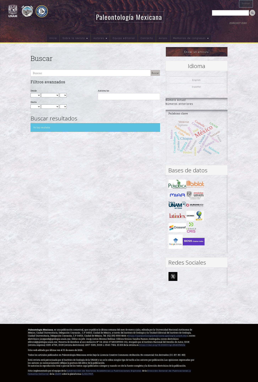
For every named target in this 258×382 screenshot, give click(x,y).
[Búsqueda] (230, 13)
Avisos (163, 38)
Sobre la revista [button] (75, 38)
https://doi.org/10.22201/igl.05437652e (162, 345)
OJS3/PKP (87, 374)
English (196, 80)
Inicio (53, 38)
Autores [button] (100, 38)
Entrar (246, 3)
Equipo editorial (124, 38)
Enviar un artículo (196, 51)
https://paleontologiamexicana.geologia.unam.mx (157, 336)
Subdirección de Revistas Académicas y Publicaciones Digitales (104, 371)
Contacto (147, 38)
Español (196, 86)
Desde (34, 90)
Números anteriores (179, 104)
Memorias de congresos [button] (191, 38)
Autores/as (103, 90)
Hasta (34, 102)
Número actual (176, 100)
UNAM (58, 374)
